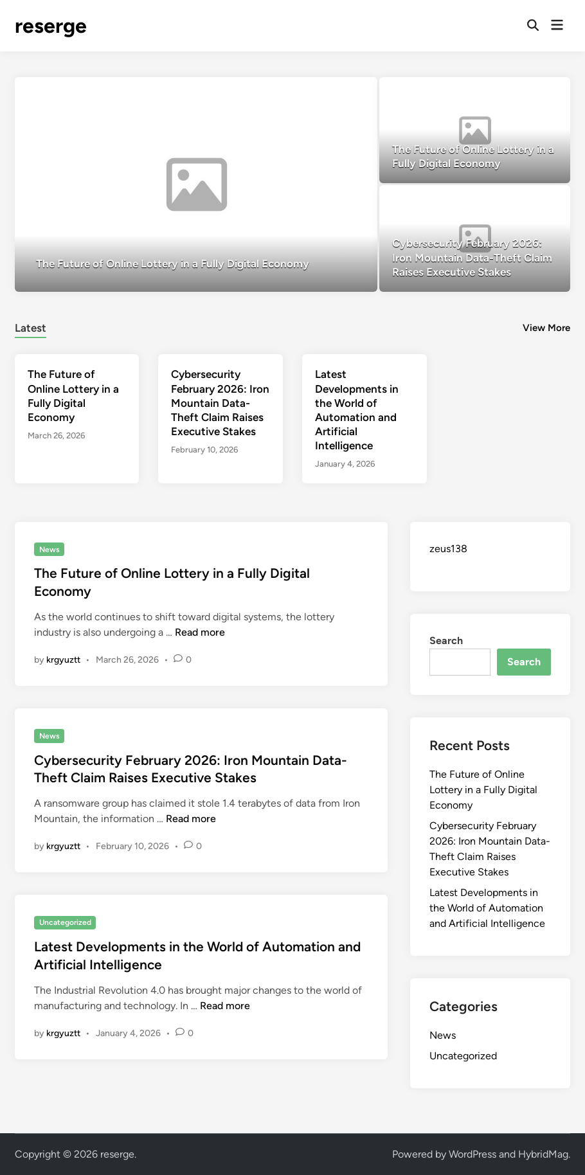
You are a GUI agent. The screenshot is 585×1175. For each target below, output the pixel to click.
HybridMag (543, 1154)
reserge (51, 25)
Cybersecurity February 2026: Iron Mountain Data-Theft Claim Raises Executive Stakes (220, 402)
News (49, 549)
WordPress (472, 1154)
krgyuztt (63, 659)
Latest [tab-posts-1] (30, 327)
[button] (338, 93)
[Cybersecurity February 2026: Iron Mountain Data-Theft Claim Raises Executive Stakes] (474, 238)
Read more (200, 632)
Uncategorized (65, 922)
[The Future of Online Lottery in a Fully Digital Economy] (196, 184)
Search (446, 640)
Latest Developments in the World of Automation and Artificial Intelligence (487, 907)
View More (546, 328)
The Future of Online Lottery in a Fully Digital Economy (483, 789)
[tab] (30, 326)
